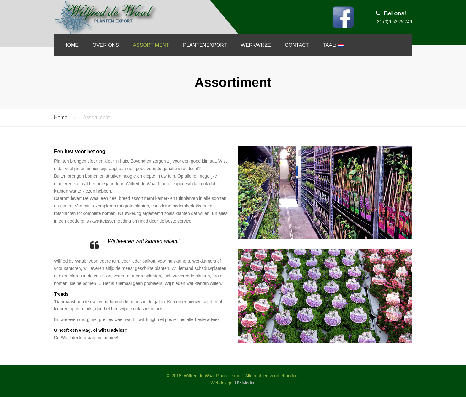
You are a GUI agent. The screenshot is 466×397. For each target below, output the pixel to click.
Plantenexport (205, 45)
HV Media (244, 382)
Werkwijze (256, 45)
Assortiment (151, 45)
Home (71, 45)
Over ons (105, 45)
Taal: (333, 45)
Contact (297, 45)
